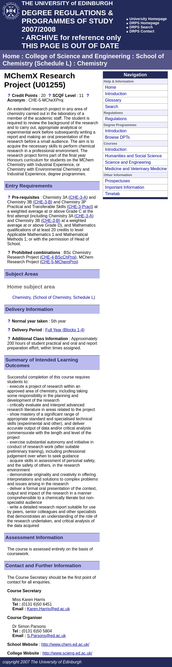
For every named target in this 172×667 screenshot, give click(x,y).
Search (111, 106)
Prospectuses (117, 181)
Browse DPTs (117, 137)
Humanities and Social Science (133, 156)
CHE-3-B (43, 202)
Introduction (116, 94)
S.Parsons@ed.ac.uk (46, 635)
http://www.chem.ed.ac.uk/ (65, 644)
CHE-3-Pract (80, 206)
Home (11, 56)
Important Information (124, 187)
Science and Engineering (128, 162)
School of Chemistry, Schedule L (64, 297)
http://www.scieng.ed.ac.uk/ (67, 653)
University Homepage (148, 19)
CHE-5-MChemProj (59, 262)
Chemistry (92, 63)
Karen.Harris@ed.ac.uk (48, 609)
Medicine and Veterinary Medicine (136, 169)
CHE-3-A (78, 197)
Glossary (113, 100)
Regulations (116, 119)
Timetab (112, 194)
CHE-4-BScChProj (58, 257)
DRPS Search (141, 27)
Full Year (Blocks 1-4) (64, 330)
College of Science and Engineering (77, 56)
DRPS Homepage (144, 23)
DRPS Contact (141, 31)
